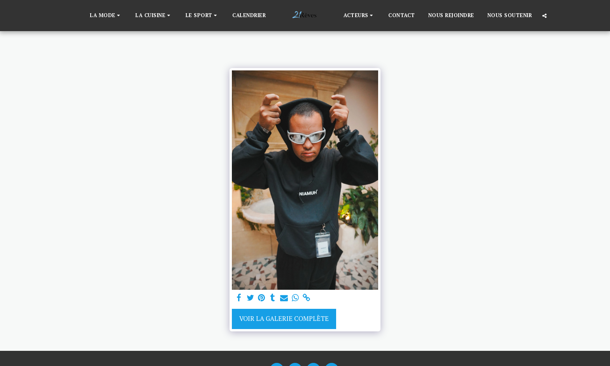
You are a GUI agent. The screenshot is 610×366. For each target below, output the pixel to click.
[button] (106, 15)
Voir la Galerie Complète (284, 318)
